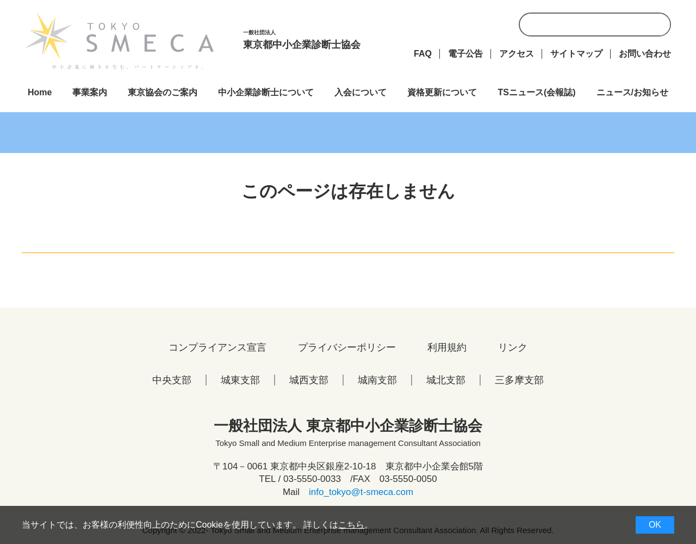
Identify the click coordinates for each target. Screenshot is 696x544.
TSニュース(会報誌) (536, 92)
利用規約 (447, 347)
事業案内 (89, 92)
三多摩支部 (519, 380)
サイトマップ (576, 53)
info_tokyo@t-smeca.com (361, 492)
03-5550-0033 (312, 479)
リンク (512, 347)
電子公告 (465, 53)
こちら (351, 524)
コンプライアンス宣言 (217, 347)
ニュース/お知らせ (632, 92)
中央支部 (171, 380)
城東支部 (240, 380)
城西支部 (308, 380)
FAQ (423, 53)
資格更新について (442, 92)
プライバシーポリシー (347, 347)
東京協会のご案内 (162, 92)
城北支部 (445, 380)
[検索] (608, 29)
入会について (360, 92)
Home (40, 92)
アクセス (516, 53)
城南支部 (377, 380)
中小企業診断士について (266, 92)
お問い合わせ (645, 53)
